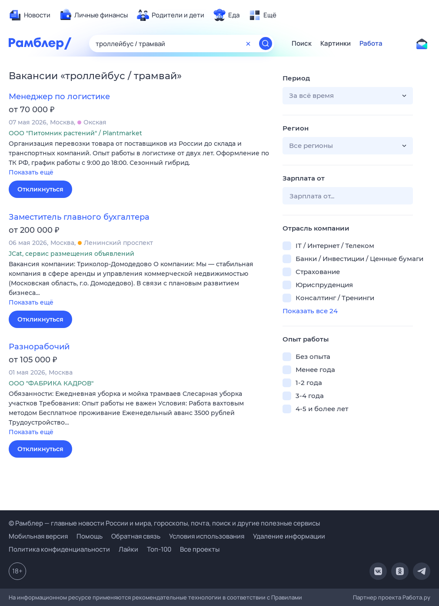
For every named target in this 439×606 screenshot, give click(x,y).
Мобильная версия (38, 536)
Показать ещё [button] (31, 172)
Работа (370, 43)
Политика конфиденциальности (59, 549)
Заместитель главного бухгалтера (79, 217)
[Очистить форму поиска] (248, 43)
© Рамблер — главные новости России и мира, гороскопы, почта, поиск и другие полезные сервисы (164, 523)
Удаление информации (289, 536)
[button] (139, 158)
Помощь (89, 536)
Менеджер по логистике (59, 96)
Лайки (128, 549)
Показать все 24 (310, 311)
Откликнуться (40, 189)
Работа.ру (416, 597)
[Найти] (265, 43)
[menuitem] (29, 15)
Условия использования (206, 536)
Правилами (286, 597)
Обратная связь (135, 536)
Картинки (335, 43)
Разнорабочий (39, 347)
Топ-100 (159, 549)
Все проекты (200, 549)
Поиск (302, 43)
